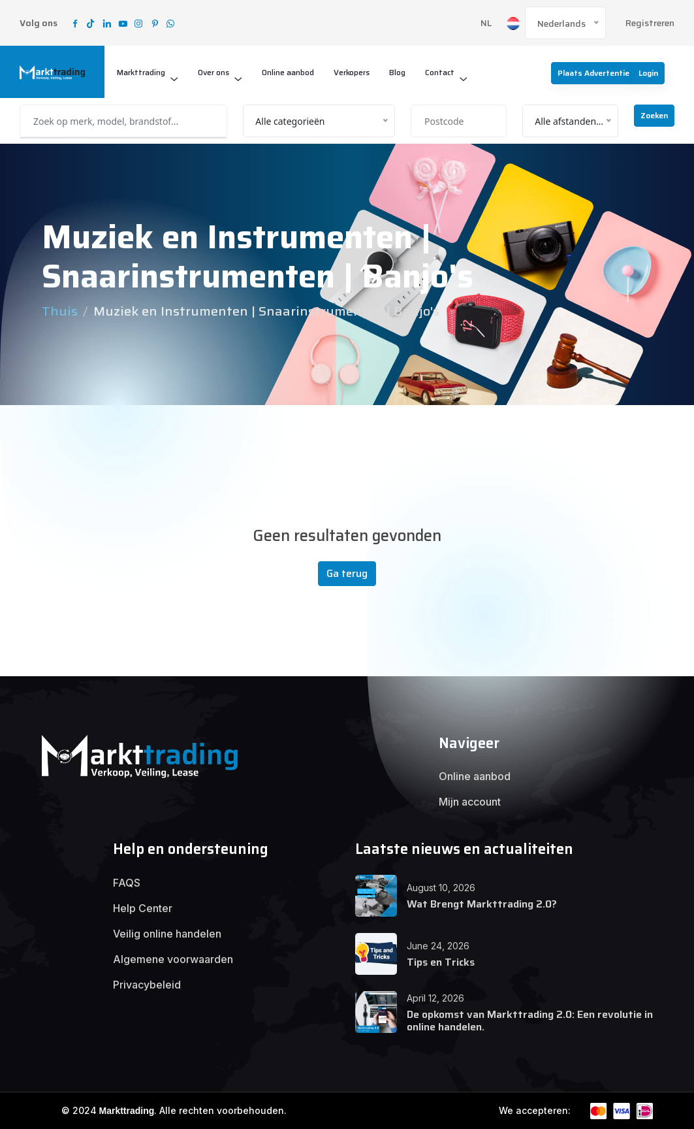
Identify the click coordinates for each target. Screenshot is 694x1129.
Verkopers (352, 72)
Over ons (213, 72)
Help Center (142, 908)
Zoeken (654, 115)
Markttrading (141, 72)
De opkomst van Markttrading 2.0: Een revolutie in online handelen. (530, 1020)
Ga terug (347, 573)
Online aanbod (288, 72)
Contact (439, 72)
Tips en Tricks (441, 962)
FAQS (126, 882)
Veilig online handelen (167, 933)
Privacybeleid (147, 984)
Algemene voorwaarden (173, 959)
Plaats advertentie (593, 73)
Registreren (649, 23)
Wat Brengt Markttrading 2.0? (482, 904)
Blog (397, 72)
